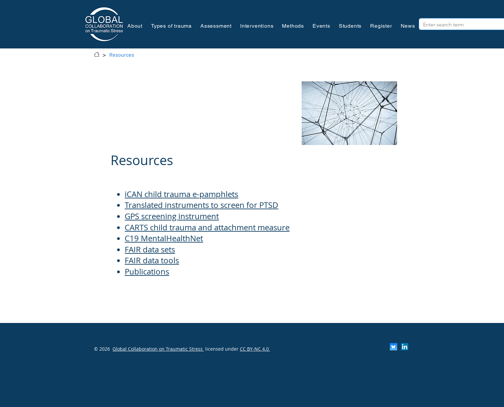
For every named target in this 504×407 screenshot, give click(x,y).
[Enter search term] (456, 24)
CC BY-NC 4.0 (255, 349)
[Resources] (122, 54)
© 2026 (102, 349)
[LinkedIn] (404, 346)
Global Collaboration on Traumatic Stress (158, 349)
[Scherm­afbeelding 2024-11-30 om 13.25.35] (393, 346)
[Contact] (97, 54)
